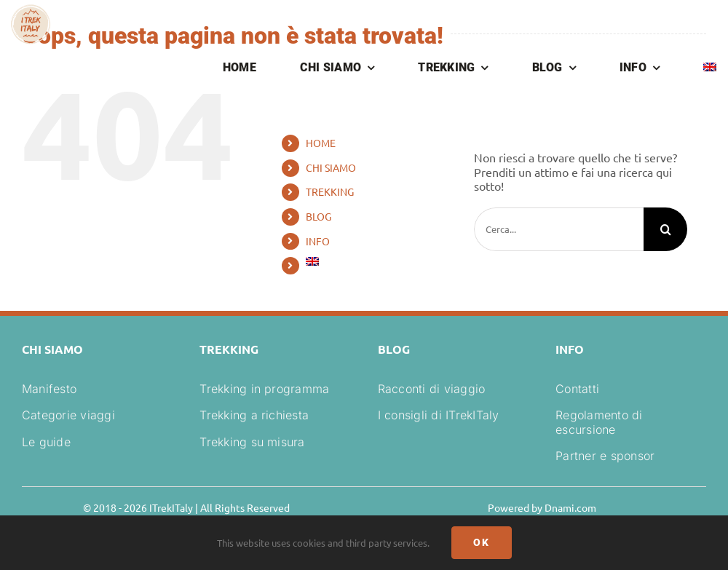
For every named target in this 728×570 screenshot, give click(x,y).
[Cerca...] (559, 229)
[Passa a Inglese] (710, 68)
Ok (481, 542)
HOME (321, 142)
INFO (318, 241)
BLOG (318, 216)
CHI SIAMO (331, 167)
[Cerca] (665, 229)
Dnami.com (570, 507)
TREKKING (330, 191)
